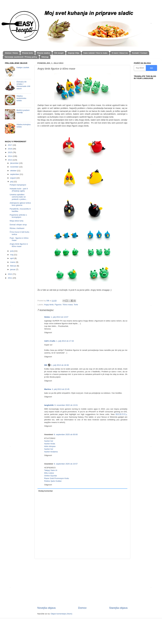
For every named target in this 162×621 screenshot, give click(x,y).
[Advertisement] (82, 582)
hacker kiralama (51, 452)
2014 (10, 156)
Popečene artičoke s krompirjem (18, 216)
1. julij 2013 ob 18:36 (60, 365)
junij (12, 251)
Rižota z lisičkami (17, 228)
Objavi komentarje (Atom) (61, 614)
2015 (10, 152)
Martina (47, 389)
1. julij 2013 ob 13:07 (59, 317)
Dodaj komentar (45, 491)
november (14, 167)
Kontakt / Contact (139, 53)
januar (13, 269)
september (15, 174)
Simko (47, 317)
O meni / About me (120, 53)
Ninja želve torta (16, 221)
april (12, 258)
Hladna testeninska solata (21, 98)
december (14, 163)
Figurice (58, 305)
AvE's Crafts (49, 341)
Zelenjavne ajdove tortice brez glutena (20, 204)
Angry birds (49, 305)
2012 (10, 274)
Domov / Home (11, 53)
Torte (76, 305)
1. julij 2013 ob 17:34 (65, 341)
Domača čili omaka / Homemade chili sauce (23, 85)
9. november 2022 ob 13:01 (66, 405)
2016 (10, 149)
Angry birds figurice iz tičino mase (19, 245)
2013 (10, 160)
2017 (10, 145)
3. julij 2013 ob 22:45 (60, 389)
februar (13, 266)
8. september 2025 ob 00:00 (66, 434)
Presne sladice (43, 53)
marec (13, 262)
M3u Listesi (49, 473)
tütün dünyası (50, 446)
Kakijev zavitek (22, 67)
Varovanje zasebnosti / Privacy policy (21, 57)
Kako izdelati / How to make (95, 53)
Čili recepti (59, 53)
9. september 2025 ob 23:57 (66, 464)
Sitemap (45, 57)
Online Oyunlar (50, 476)
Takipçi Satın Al (50, 470)
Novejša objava (46, 607)
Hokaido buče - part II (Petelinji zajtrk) (19, 190)
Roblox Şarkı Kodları (53, 481)
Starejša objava (118, 607)
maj (12, 255)
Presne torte (27, 53)
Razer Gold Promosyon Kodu (56, 478)
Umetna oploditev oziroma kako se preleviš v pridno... (18, 197)
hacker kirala (49, 444)
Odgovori (48, 332)
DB (45, 365)
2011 (10, 278)
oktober (13, 171)
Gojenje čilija (73, 53)
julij (11, 182)
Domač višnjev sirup (18, 225)
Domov (82, 607)
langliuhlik (49, 405)
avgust (13, 178)
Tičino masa (68, 305)
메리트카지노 (121, 414)
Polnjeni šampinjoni (18, 185)
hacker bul (48, 441)
